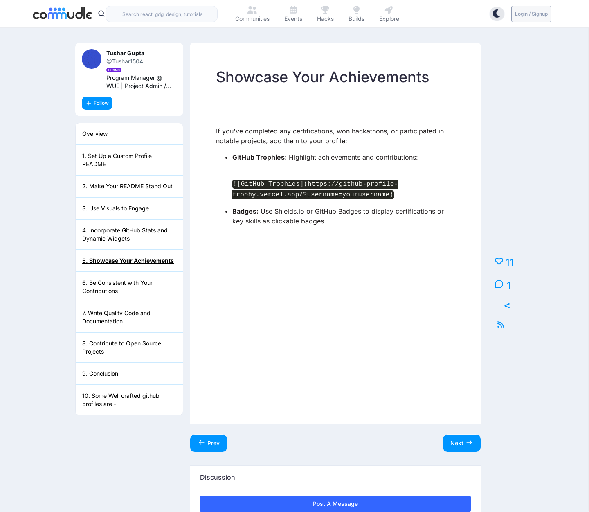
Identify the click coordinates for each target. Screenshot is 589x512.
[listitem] (129, 134)
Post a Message (335, 503)
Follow (97, 103)
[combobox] (162, 14)
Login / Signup (531, 14)
